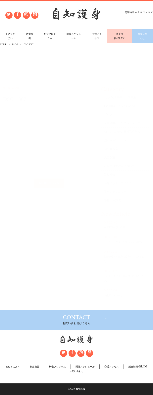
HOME (3, 44)
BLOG (15, 44)
